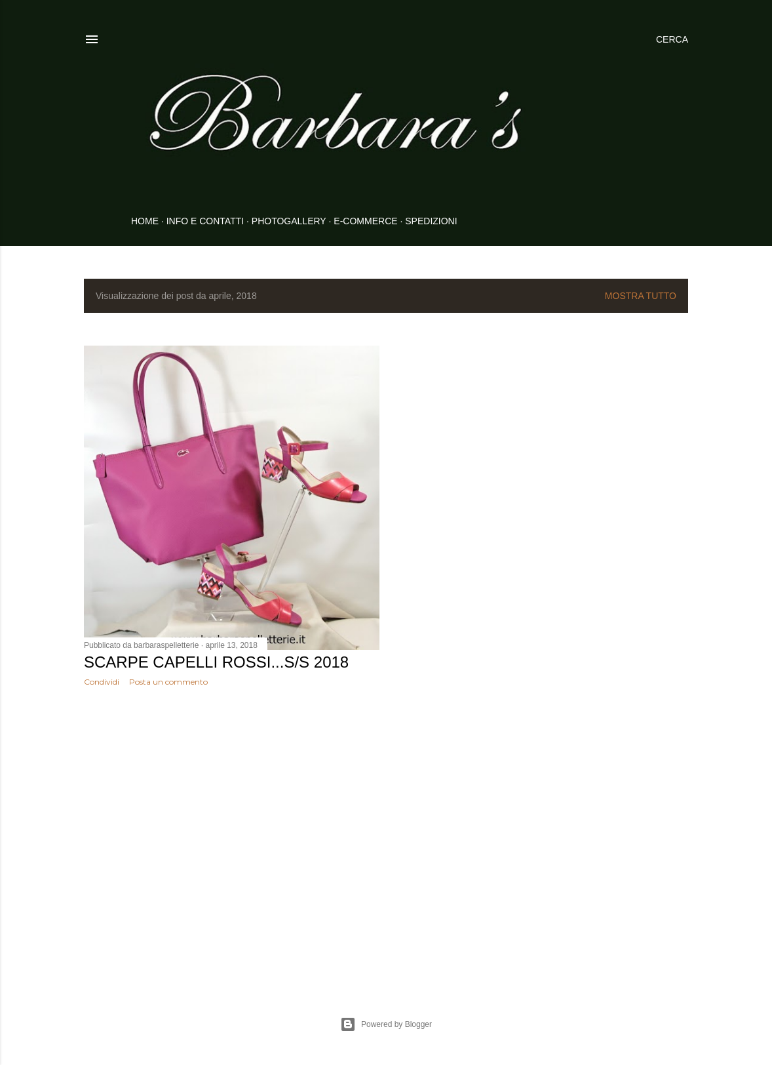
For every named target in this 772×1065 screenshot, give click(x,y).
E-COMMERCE (365, 221)
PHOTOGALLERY (289, 221)
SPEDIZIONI (431, 221)
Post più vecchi (648, 944)
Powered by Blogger (386, 1024)
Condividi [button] (101, 682)
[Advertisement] (231, 811)
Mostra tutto (640, 296)
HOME (145, 221)
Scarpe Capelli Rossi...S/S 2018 (216, 662)
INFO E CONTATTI (205, 221)
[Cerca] (672, 39)
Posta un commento (168, 682)
